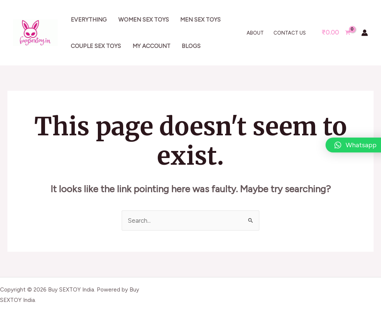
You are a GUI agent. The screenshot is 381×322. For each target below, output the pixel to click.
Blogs (191, 45)
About (255, 33)
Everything (89, 19)
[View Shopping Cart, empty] (336, 33)
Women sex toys (143, 19)
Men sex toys (200, 19)
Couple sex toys (96, 45)
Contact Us (289, 33)
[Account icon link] (364, 32)
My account (151, 45)
